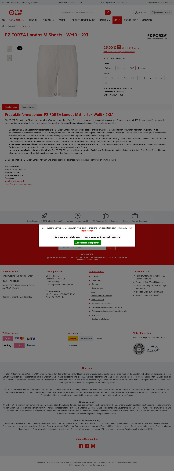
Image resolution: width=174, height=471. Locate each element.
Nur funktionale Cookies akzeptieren (102, 237)
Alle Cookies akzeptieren (87, 243)
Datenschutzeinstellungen (67, 237)
